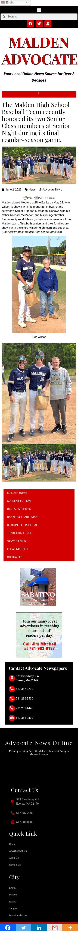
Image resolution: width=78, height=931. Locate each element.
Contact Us (15, 864)
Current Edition (19, 501)
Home (12, 844)
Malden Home (17, 492)
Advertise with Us (18, 851)
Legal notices (17, 549)
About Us (13, 857)
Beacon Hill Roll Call (23, 525)
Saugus (13, 908)
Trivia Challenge (19, 533)
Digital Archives (19, 509)
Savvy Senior (16, 541)
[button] (39, 10)
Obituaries (15, 557)
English (8, 3)
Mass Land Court (18, 915)
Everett (12, 887)
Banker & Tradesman (22, 517)
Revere (12, 901)
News (32, 189)
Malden (39, 41)
